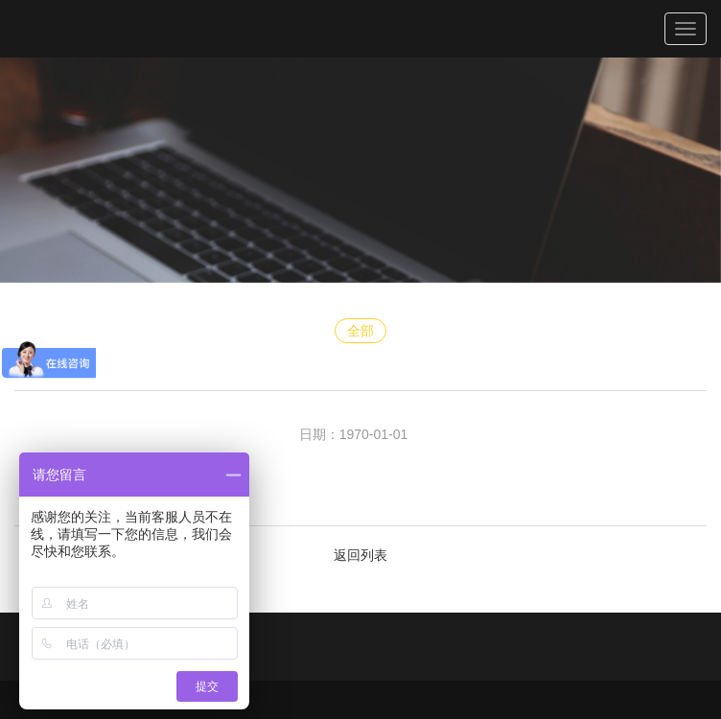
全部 (360, 330)
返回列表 (360, 555)
